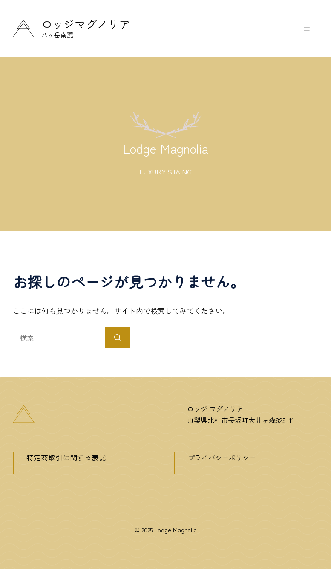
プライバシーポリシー (222, 457)
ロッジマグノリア (85, 23)
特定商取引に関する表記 (66, 457)
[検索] (117, 337)
